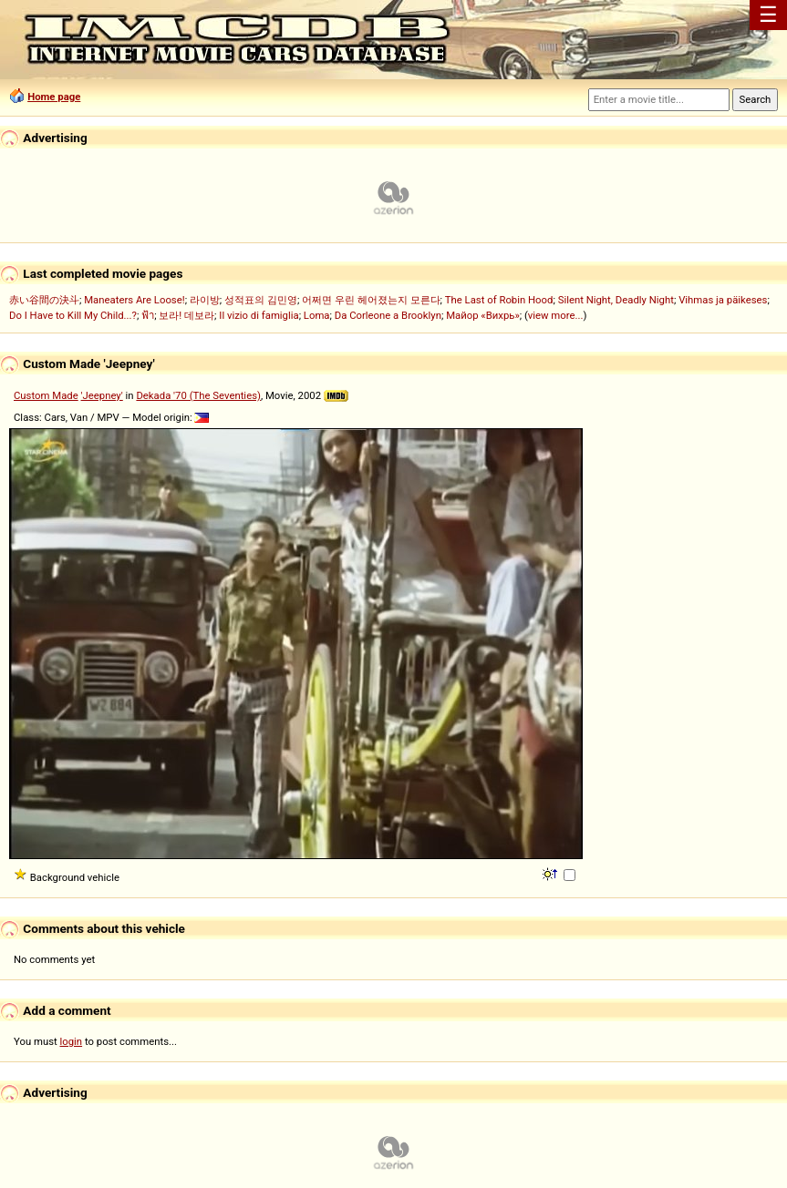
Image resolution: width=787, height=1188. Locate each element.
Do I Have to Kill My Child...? (73, 315)
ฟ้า (147, 315)
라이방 (205, 299)
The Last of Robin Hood (499, 299)
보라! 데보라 (186, 315)
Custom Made (46, 395)
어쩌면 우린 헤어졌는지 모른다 (371, 299)
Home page (53, 96)
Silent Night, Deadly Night (616, 299)
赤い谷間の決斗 (44, 299)
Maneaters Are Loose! (134, 299)
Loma (317, 315)
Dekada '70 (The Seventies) (198, 395)
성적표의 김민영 (260, 299)
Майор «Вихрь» (483, 315)
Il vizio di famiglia (258, 315)
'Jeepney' (102, 395)
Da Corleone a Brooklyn (388, 315)
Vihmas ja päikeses (722, 299)
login (71, 1041)
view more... (556, 315)
